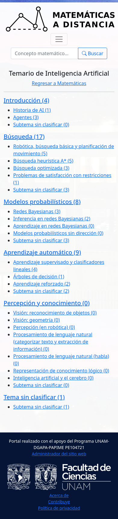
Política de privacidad (59, 508)
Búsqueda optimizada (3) (41, 168)
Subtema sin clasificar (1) (41, 406)
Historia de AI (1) (32, 110)
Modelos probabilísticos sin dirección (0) (58, 233)
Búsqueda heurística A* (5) (43, 160)
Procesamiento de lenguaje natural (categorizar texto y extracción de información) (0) (52, 341)
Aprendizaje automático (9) (42, 252)
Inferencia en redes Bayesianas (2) (51, 218)
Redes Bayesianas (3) (36, 211)
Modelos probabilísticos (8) (42, 202)
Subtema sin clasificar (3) (41, 189)
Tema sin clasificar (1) (34, 397)
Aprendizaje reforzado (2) (41, 283)
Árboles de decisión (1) (38, 276)
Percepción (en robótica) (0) (44, 327)
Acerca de (59, 495)
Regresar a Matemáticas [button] (59, 83)
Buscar (92, 53)
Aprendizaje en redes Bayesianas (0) (53, 226)
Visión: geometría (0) (36, 320)
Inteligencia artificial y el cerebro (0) (53, 378)
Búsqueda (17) (24, 136)
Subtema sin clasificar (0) (41, 124)
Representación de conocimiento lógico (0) (61, 370)
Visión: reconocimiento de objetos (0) (55, 312)
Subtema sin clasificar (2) (41, 291)
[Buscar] (44, 53)
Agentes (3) (26, 117)
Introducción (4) (26, 100)
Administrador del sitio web (59, 454)
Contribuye (59, 502)
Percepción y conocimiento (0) (47, 303)
